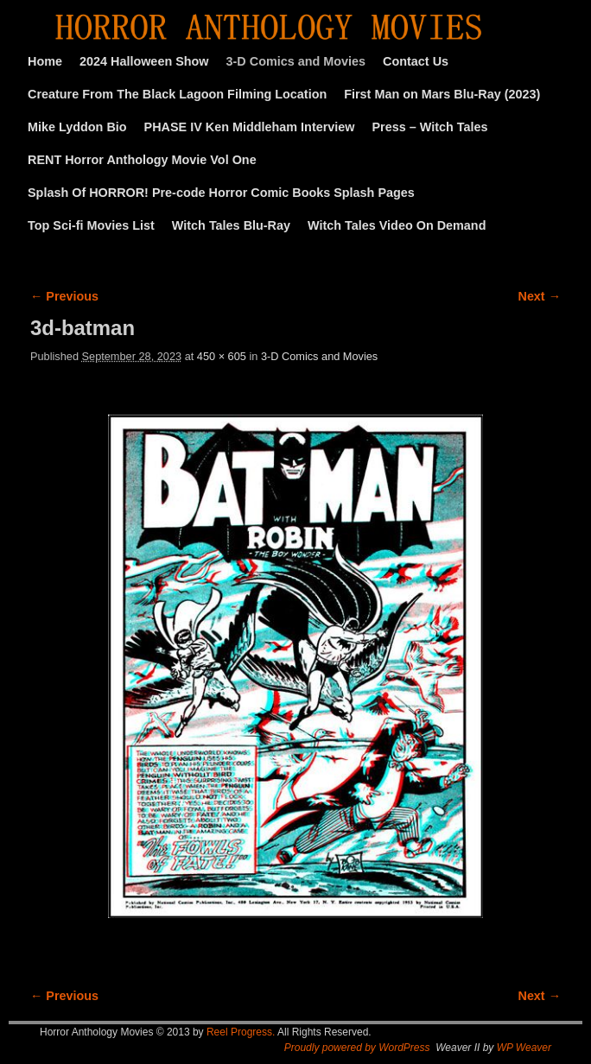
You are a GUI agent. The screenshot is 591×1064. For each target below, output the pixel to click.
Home (45, 61)
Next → (539, 296)
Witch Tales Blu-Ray (231, 225)
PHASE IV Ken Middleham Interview (249, 127)
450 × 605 (221, 356)
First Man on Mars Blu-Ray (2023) (442, 94)
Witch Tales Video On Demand (397, 225)
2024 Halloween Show (144, 61)
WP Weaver (524, 1048)
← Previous (64, 296)
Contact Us (415, 61)
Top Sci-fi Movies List (91, 225)
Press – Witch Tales (430, 127)
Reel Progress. (241, 1032)
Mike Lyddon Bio (77, 127)
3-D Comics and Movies (296, 61)
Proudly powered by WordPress (357, 1048)
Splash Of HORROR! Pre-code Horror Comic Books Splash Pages (221, 193)
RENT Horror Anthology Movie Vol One (142, 160)
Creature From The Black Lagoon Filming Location (177, 94)
